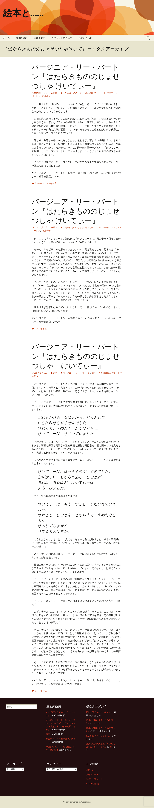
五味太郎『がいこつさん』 (98, 712)
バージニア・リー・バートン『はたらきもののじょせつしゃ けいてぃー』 (76, 76)
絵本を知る (39, 38)
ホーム (6, 38)
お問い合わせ (85, 38)
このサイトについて (62, 38)
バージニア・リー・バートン (76, 372)
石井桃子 (46, 96)
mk (94, 723)
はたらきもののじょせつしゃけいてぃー (82, 93)
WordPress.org (92, 783)
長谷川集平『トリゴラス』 (98, 735)
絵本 (55, 93)
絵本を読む (22, 38)
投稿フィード (92, 774)
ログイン (90, 769)
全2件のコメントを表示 (45, 183)
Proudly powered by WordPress (77, 801)
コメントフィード (94, 779)
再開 (48, 734)
